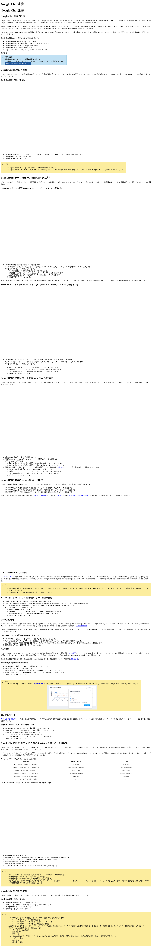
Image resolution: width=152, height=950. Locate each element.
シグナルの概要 (81, 626)
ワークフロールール (40, 495)
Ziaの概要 (72, 653)
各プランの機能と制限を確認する (18, 63)
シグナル (60, 495)
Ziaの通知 (72, 495)
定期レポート (62, 467)
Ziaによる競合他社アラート (10, 719)
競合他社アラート (83, 495)
